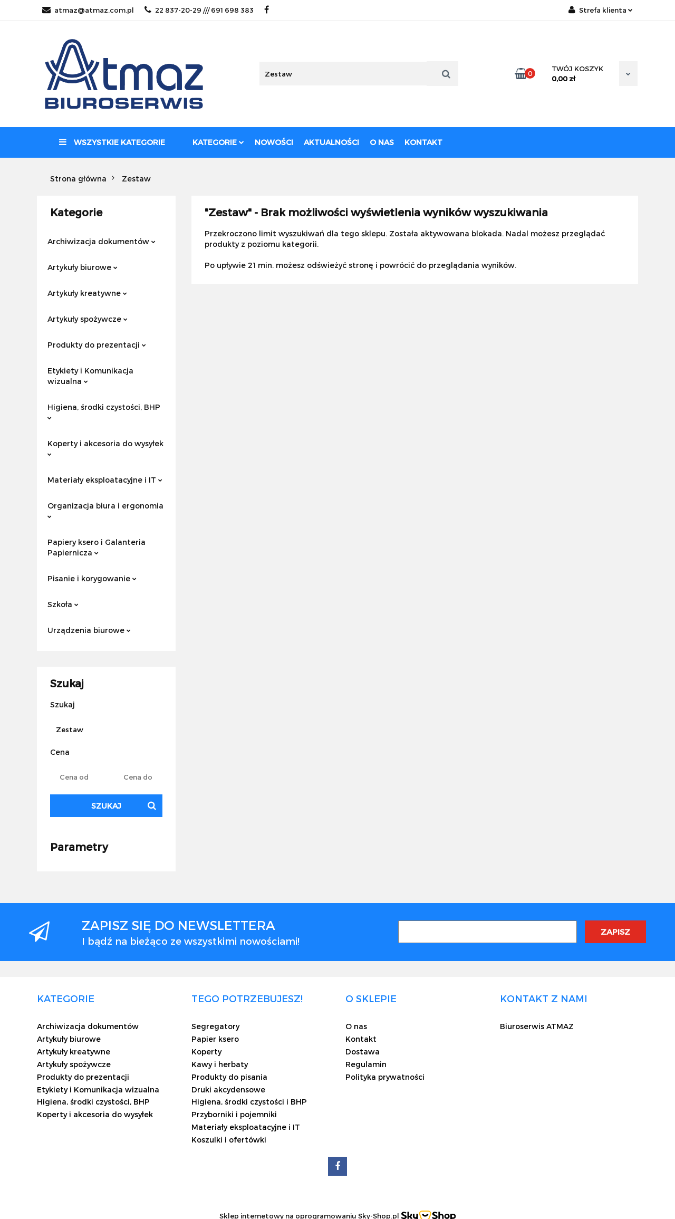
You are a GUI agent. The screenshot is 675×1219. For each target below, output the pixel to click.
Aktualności (331, 142)
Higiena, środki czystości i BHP (249, 1101)
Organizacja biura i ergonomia (105, 510)
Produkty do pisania (229, 1076)
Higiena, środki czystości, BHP (103, 411)
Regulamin (366, 1064)
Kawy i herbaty (219, 1064)
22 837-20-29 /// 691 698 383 (199, 10)
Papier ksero (215, 1038)
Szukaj (106, 805)
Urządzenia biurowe (89, 630)
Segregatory (215, 1026)
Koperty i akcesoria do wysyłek (105, 447)
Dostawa (362, 1051)
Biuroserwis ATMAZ (537, 1026)
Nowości (274, 142)
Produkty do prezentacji (96, 344)
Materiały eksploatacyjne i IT (104, 479)
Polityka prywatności (385, 1076)
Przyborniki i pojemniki (234, 1114)
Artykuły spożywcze (87, 318)
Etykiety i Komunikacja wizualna (90, 376)
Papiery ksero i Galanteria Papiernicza (96, 547)
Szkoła (63, 604)
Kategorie (218, 142)
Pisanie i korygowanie (92, 578)
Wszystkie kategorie (112, 142)
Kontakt (423, 142)
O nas (382, 142)
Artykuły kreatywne (87, 293)
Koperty (206, 1051)
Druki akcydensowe (228, 1089)
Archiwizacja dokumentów (101, 241)
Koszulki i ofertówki (228, 1139)
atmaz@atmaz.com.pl (88, 10)
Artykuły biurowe (82, 267)
